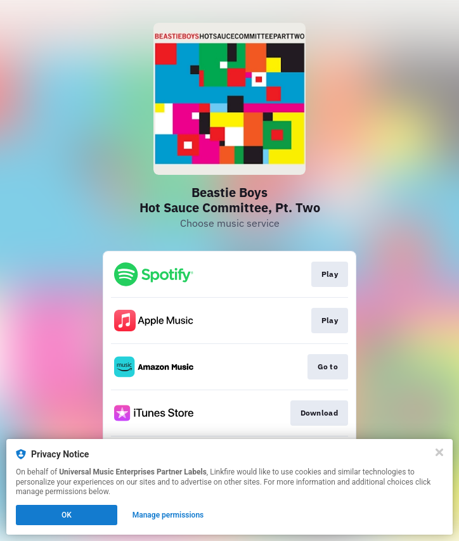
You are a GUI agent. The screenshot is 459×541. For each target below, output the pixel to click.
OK (66, 515)
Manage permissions (168, 515)
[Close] (439, 452)
